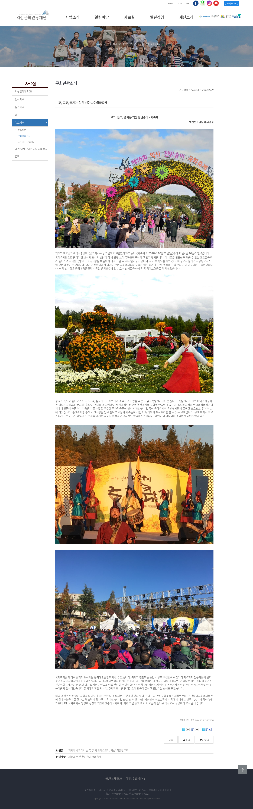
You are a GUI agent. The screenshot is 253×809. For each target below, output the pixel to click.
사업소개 (72, 17)
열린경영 (157, 17)
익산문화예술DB (23, 91)
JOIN (187, 3)
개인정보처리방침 (113, 778)
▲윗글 (186, 740)
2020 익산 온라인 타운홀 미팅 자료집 (31, 152)
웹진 (17, 115)
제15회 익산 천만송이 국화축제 (78, 756)
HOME (170, 3)
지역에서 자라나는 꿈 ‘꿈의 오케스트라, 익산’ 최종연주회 (91, 750)
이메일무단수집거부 (136, 778)
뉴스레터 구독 (231, 3)
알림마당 (102, 17)
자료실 (129, 17)
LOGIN (179, 3)
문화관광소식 (24, 136)
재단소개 (186, 17)
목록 (170, 740)
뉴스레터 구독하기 (26, 142)
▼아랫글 (204, 740)
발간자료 (19, 107)
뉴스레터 (19, 122)
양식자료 (19, 99)
